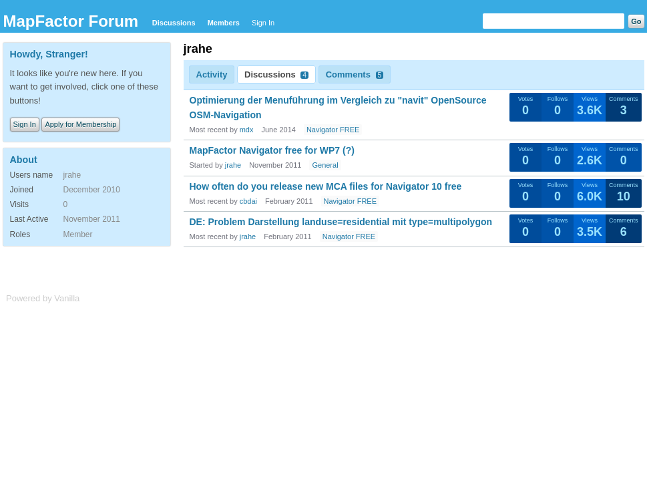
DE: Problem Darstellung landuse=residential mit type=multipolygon (341, 221)
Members (224, 23)
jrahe (233, 165)
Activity (212, 74)
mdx (247, 130)
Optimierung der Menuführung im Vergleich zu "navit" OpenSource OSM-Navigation (338, 107)
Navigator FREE (332, 130)
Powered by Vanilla (42, 298)
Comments (355, 74)
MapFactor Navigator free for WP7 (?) (272, 150)
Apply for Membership (80, 124)
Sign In (263, 23)
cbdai (248, 201)
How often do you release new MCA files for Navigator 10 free (326, 186)
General (325, 165)
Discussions (174, 23)
